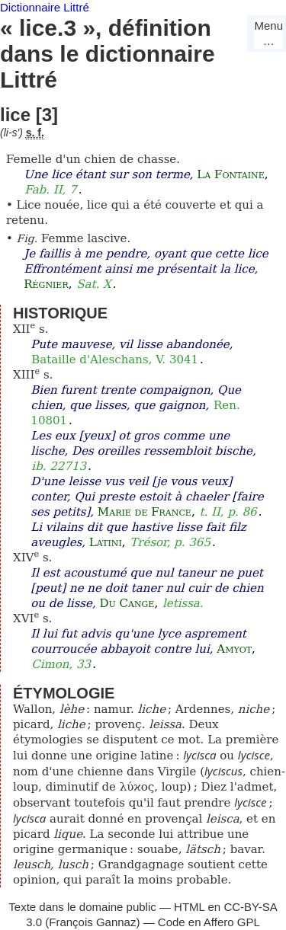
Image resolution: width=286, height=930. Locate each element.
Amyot (234, 649)
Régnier (46, 284)
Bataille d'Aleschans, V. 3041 (114, 359)
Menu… (268, 33)
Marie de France (144, 512)
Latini (105, 542)
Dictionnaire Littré (44, 7)
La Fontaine (230, 174)
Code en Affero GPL (209, 922)
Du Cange (126, 603)
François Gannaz (92, 922)
